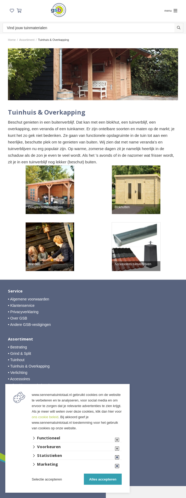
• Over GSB (17, 318)
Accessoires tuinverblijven (133, 264)
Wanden (34, 264)
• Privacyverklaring (23, 312)
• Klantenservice (21, 305)
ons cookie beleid (45, 417)
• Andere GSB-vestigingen (29, 324)
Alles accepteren (102, 479)
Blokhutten (122, 207)
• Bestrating (17, 347)
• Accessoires (19, 379)
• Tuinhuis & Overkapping (28, 366)
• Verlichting (17, 372)
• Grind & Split (19, 353)
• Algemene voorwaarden (28, 299)
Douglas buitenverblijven (45, 207)
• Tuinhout (16, 360)
